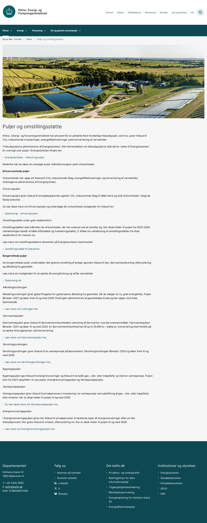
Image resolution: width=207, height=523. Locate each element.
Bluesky (63, 493)
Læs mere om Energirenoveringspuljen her (30, 429)
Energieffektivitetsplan (122, 506)
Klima (6, 30)
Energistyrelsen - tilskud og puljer (24, 157)
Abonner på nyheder (69, 472)
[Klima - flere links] (10, 30)
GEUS (164, 488)
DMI (163, 493)
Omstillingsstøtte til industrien (22, 248)
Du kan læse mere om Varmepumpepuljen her (31, 404)
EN (192, 12)
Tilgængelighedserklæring (124, 487)
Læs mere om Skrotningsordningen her (28, 362)
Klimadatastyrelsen (172, 483)
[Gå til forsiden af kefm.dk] (27, 12)
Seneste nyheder (67, 478)
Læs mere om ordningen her (21, 309)
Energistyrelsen (170, 472)
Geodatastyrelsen (171, 478)
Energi (20, 30)
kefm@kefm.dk (14, 486)
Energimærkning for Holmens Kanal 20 (129, 499)
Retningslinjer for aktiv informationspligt (122, 480)
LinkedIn (63, 483)
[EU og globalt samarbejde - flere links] (79, 30)
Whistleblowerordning (121, 492)
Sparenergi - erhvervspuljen (21, 213)
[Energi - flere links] (25, 30)
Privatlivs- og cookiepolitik (124, 472)
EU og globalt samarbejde (64, 30)
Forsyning (37, 30)
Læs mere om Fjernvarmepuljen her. (26, 337)
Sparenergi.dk (13, 280)
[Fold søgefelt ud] (200, 12)
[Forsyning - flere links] (44, 30)
